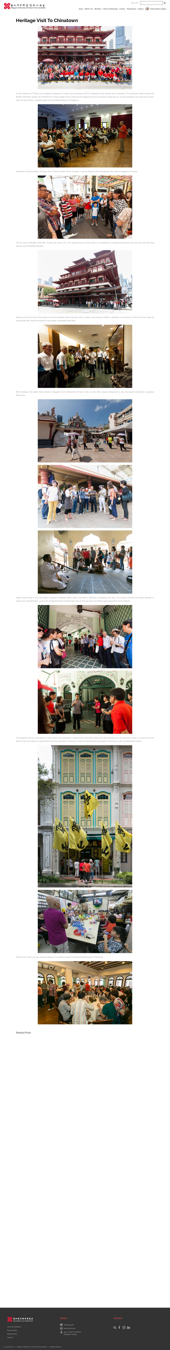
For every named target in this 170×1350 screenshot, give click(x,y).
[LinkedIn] (128, 1327)
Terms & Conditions (14, 1327)
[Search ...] (151, 3)
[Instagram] (124, 1327)
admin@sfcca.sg (69, 1328)
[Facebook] (119, 1327)
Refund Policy (12, 1334)
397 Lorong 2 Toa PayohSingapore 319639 (72, 1333)
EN (137, 3)
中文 (132, 3)
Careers (10, 1337)
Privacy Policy (12, 1330)
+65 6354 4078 (69, 1325)
